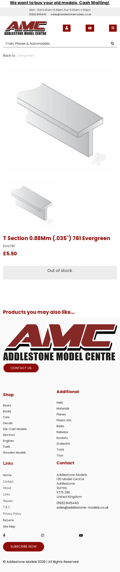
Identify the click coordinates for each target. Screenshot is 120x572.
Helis (60, 403)
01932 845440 (37, 14)
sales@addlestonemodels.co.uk (71, 14)
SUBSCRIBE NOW (24, 546)
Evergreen (25, 55)
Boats (7, 405)
